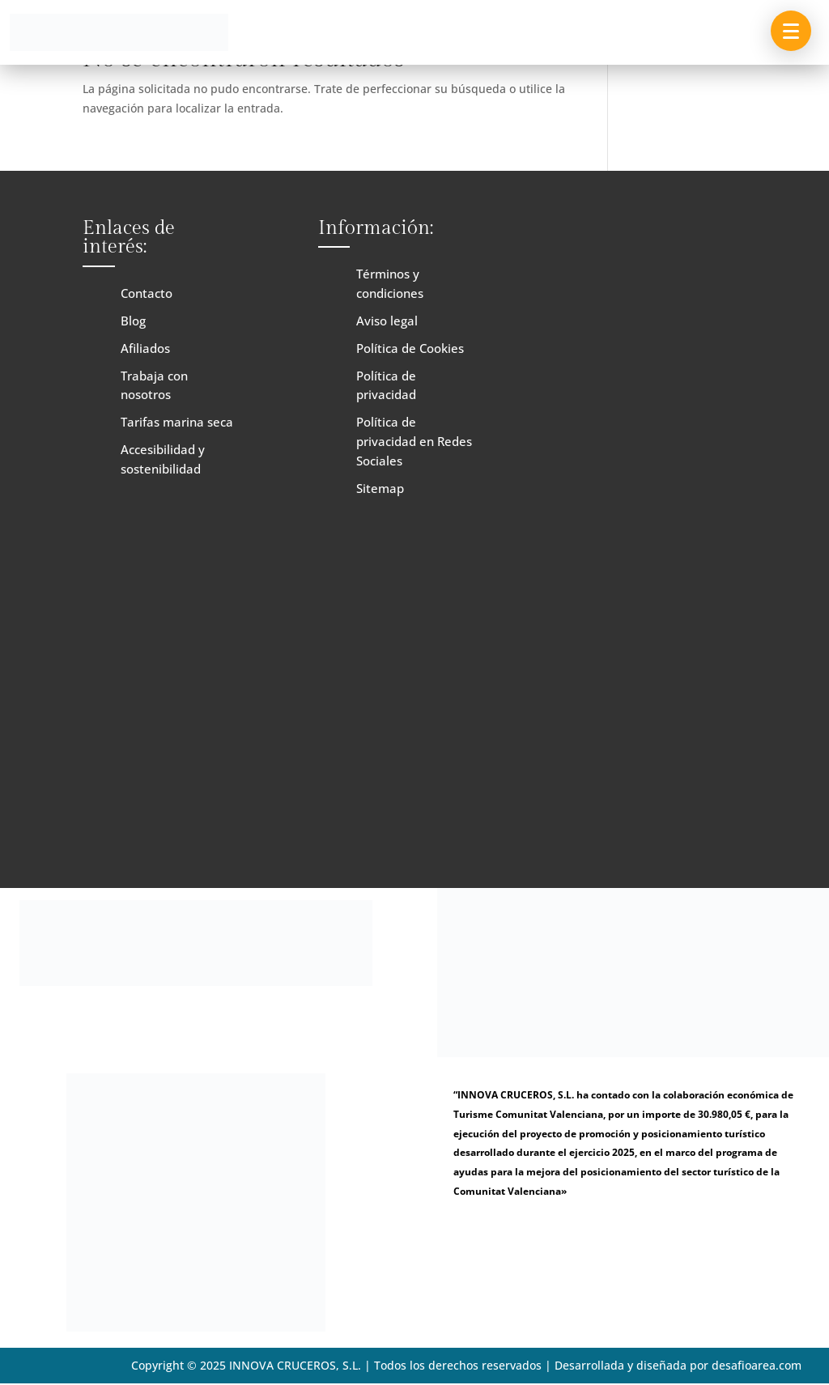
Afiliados (145, 348)
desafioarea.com (756, 1365)
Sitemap (380, 488)
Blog (133, 320)
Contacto (146, 293)
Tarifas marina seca (177, 422)
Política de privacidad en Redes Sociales (414, 441)
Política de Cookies (410, 348)
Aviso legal (387, 320)
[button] (791, 31)
